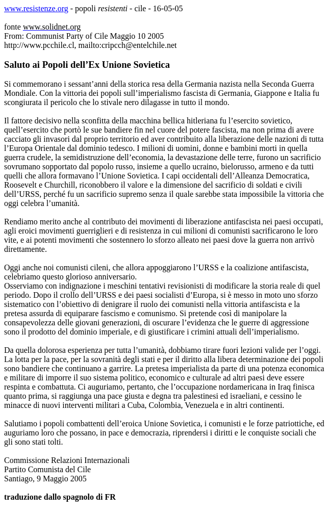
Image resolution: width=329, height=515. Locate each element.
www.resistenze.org (36, 8)
